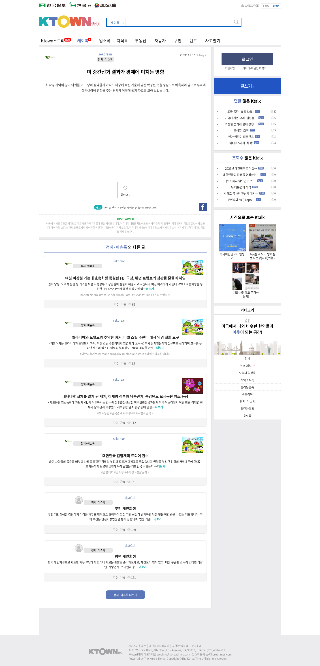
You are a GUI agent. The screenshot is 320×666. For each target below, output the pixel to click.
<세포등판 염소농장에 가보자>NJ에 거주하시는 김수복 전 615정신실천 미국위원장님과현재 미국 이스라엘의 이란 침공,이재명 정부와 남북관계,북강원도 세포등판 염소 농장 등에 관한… (125, 404)
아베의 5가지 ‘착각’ (244, 143)
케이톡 (84, 41)
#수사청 (129, 472)
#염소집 (152, 207)
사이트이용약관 (137, 646)
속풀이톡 (247, 394)
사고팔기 (212, 41)
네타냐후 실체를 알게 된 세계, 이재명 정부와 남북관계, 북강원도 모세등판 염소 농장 (125, 396)
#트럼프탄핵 (143, 413)
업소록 (105, 41)
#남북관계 (116, 413)
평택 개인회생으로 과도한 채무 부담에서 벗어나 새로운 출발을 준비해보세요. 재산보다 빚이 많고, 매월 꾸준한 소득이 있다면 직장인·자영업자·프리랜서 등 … (125, 564)
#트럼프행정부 (161, 295)
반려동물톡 (247, 387)
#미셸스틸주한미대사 (158, 354)
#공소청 (119, 472)
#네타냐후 (129, 413)
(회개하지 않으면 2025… (244, 181)
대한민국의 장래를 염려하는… (244, 174)
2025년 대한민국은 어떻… (244, 168)
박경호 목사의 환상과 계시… (244, 193)
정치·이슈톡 (247, 401)
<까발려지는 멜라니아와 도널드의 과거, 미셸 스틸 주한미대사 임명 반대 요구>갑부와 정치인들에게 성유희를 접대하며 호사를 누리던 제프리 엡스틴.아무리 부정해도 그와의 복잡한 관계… (125, 345)
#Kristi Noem (89, 295)
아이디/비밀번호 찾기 (255, 68)
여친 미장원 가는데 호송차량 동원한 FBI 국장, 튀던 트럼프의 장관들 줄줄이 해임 (125, 278)
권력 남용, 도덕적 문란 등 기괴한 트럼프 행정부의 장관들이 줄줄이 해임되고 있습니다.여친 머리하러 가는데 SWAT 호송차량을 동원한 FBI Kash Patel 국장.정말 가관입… (125, 286)
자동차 (160, 41)
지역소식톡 (247, 380)
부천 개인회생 (125, 508)
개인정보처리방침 (159, 646)
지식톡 (122, 41)
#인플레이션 (127, 207)
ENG (266, 6)
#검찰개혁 (107, 472)
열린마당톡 (247, 408)
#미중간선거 (112, 207)
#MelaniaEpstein (133, 354)
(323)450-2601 (216, 650)
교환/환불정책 (180, 646)
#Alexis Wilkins (142, 295)
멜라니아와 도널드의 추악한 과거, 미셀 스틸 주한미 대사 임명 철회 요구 (125, 337)
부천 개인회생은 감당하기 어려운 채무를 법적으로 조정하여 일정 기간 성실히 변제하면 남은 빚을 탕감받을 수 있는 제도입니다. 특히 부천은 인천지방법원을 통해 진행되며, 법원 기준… (125, 516)
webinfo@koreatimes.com (173, 654)
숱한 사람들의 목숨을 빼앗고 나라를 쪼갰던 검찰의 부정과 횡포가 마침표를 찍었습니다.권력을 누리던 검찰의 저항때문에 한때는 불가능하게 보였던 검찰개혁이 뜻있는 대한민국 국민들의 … (125, 463)
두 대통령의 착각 (244, 187)
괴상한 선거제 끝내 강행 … (244, 124)
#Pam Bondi (106, 295)
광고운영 (196, 646)
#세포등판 (103, 413)
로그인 (247, 59)
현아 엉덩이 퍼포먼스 (244, 136)
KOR (276, 6)
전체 (247, 358)
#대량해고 (141, 207)
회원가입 (230, 68)
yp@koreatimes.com (219, 654)
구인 (177, 41)
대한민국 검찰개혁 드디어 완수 (125, 455)
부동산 (140, 41)
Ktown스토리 (53, 41)
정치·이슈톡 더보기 (125, 595)
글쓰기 (247, 86)
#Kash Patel (123, 295)
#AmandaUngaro (109, 354)
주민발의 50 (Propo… (244, 199)
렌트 (193, 41)
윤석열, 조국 (244, 130)
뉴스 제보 (247, 365)
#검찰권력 (141, 472)
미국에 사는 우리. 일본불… (244, 118)
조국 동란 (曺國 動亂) (243, 111)
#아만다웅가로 (89, 354)
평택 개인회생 (125, 556)
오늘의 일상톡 (247, 373)
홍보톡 (247, 416)
